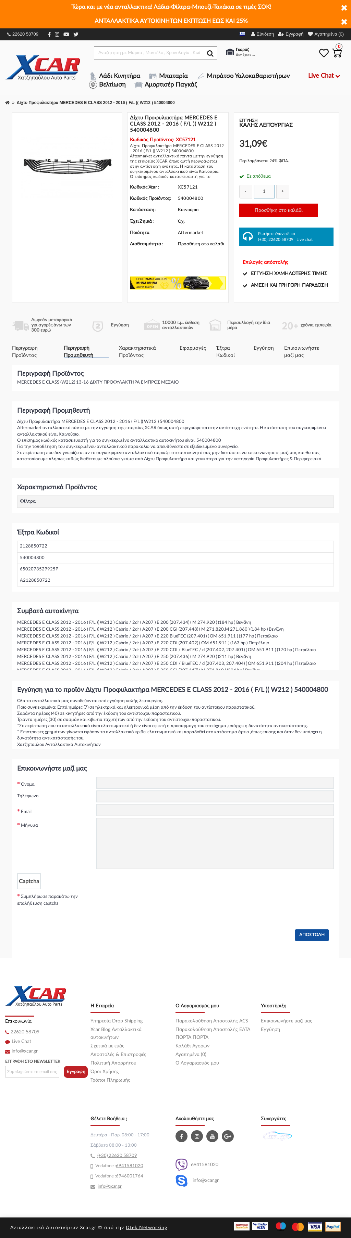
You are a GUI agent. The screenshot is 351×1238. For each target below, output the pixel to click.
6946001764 (129, 1176)
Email (26, 812)
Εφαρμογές (193, 348)
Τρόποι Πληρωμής (110, 1080)
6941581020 (197, 1165)
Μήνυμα (29, 825)
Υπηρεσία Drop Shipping (116, 1021)
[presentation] (148, 902)
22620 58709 (22, 34)
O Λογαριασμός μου (197, 1063)
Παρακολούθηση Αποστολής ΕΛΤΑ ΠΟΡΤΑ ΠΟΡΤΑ (213, 1033)
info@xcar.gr (25, 1051)
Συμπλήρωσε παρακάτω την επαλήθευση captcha (47, 900)
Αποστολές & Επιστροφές (118, 1054)
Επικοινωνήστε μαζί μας (286, 1021)
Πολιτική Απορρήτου (113, 1063)
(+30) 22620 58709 (275, 239)
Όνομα (28, 784)
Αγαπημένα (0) (191, 1054)
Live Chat (21, 1041)
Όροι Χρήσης (104, 1071)
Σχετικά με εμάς (107, 1046)
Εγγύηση (264, 348)
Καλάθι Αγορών (192, 1046)
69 (118, 1166)
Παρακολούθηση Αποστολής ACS (212, 1021)
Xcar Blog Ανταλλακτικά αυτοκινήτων (116, 1033)
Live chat (304, 239)
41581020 (132, 1166)
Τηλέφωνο (27, 796)
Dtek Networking (146, 1227)
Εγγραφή (75, 1072)
